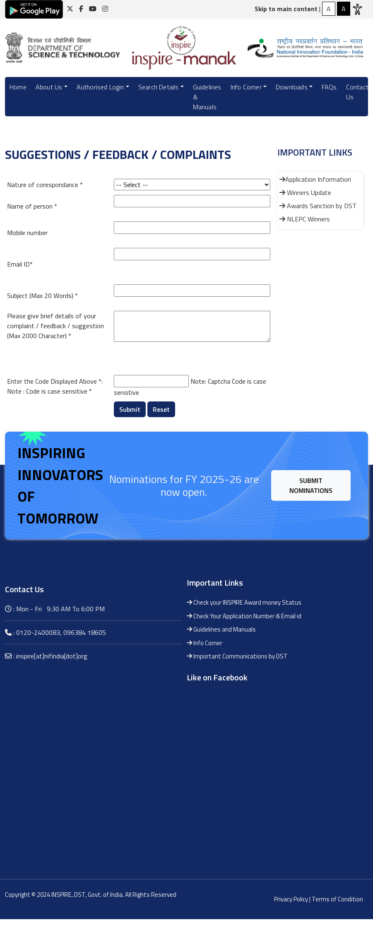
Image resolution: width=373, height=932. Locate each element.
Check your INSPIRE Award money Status (244, 602)
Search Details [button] (158, 87)
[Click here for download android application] (34, 9)
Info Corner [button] (246, 87)
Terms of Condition (337, 899)
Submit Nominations (310, 485)
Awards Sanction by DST (317, 206)
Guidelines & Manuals (207, 97)
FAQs (329, 87)
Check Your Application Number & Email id (244, 616)
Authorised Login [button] (100, 87)
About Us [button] (49, 87)
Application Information (315, 179)
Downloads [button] (292, 87)
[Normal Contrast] (343, 9)
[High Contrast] (328, 9)
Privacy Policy (291, 899)
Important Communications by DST (237, 656)
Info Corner (204, 643)
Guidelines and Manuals (221, 629)
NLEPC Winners (304, 219)
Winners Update (305, 192)
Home (18, 87)
